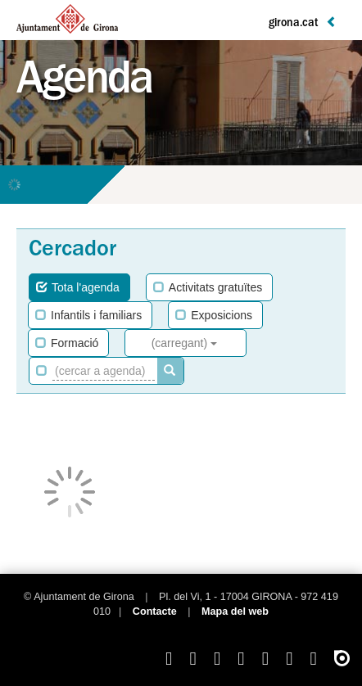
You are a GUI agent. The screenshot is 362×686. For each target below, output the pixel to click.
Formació (66, 343)
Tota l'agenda (78, 287)
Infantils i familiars (88, 315)
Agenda (84, 83)
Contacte (155, 611)
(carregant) (184, 343)
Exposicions (213, 315)
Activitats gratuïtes (207, 287)
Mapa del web (235, 611)
